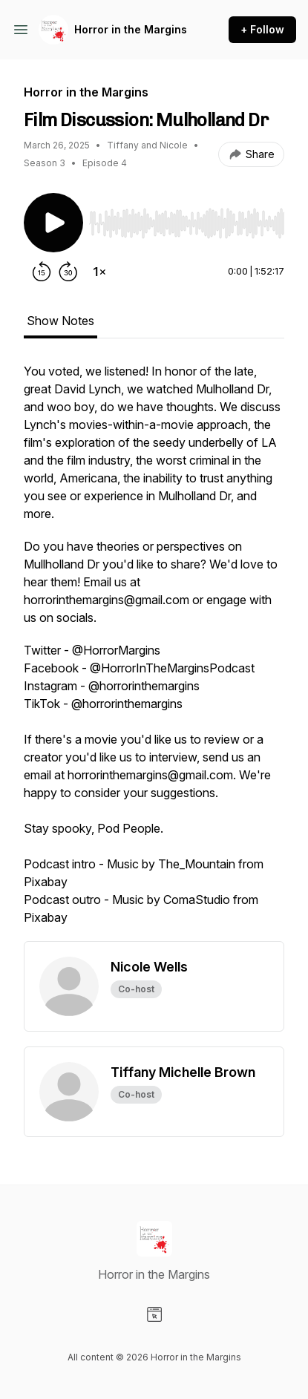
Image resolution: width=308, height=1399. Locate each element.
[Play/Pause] (53, 222)
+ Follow (262, 29)
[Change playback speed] (99, 271)
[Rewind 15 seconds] (41, 271)
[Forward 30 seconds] (68, 271)
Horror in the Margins (130, 29)
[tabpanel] (154, 651)
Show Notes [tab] (60, 320)
